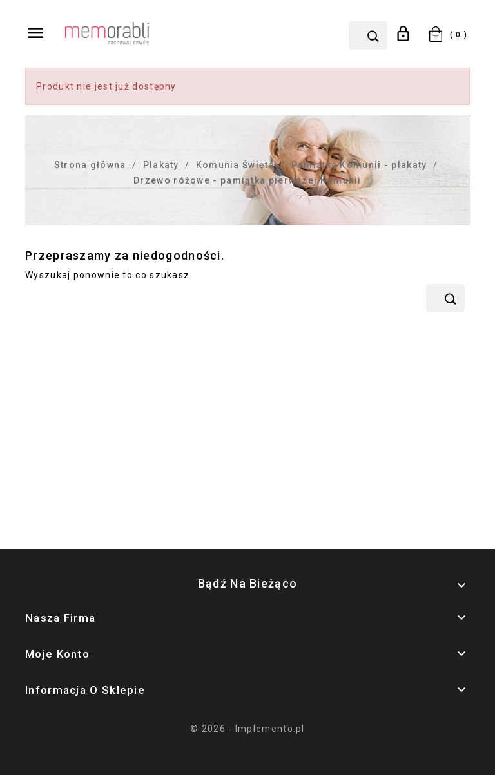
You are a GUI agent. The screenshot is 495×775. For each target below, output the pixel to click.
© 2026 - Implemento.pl (247, 728)
